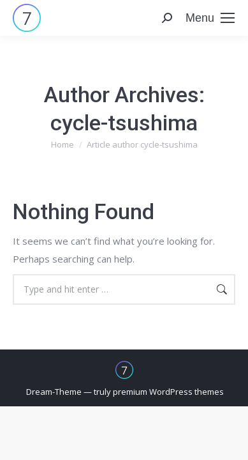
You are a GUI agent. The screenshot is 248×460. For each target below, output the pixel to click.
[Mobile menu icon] (210, 17)
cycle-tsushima (124, 122)
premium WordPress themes (168, 391)
